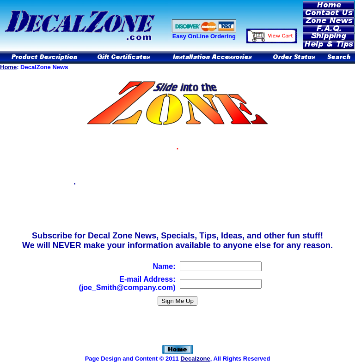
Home (8, 67)
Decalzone (195, 358)
